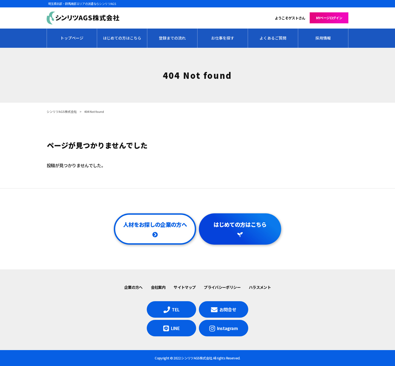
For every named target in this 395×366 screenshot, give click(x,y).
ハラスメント (260, 287)
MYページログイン (329, 17)
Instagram (227, 328)
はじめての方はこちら (240, 224)
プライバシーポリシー (222, 287)
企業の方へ (133, 287)
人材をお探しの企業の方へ (155, 224)
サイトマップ (185, 287)
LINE (175, 328)
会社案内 (158, 287)
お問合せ (227, 309)
